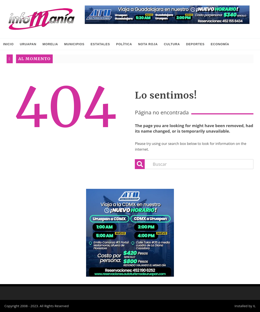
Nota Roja (148, 44)
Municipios (74, 44)
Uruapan (28, 44)
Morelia (50, 44)
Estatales (100, 44)
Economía (220, 44)
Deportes (195, 44)
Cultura (172, 44)
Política (124, 44)
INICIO (8, 44)
